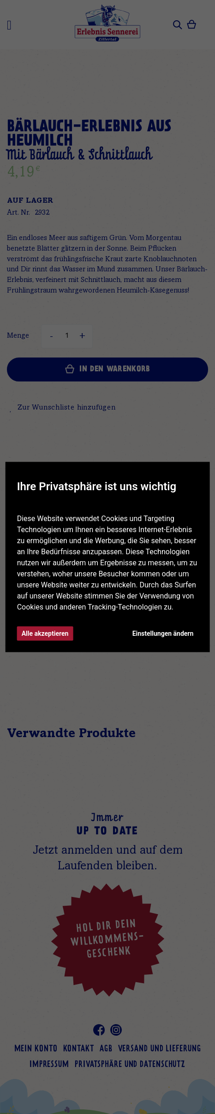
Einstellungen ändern (163, 633)
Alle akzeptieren (45, 633)
